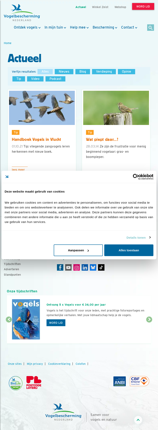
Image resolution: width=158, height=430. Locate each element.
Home (7, 43)
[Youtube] (68, 267)
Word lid (56, 322)
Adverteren (11, 269)
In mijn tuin (54, 27)
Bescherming (103, 27)
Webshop (120, 7)
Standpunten (12, 274)
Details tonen (136, 237)
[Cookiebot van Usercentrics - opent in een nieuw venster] (135, 177)
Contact (127, 27)
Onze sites (15, 363)
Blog (82, 71)
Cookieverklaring (59, 363)
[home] (22, 12)
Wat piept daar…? (102, 139)
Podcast (55, 79)
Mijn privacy (35, 363)
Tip (18, 79)
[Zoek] (150, 27)
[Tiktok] (101, 267)
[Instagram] (76, 267)
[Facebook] (60, 267)
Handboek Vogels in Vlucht (36, 139)
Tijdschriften (12, 264)
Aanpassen (78, 250)
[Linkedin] (85, 267)
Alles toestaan (129, 250)
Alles (45, 71)
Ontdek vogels (25, 27)
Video (35, 79)
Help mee (78, 27)
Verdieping (104, 71)
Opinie (126, 71)
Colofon (81, 363)
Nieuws (64, 71)
